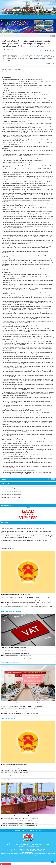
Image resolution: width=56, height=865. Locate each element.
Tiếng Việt (48, 1)
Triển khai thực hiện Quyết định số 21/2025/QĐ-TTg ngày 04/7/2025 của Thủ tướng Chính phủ (25, 146)
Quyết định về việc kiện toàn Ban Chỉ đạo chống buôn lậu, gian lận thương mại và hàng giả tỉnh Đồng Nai (28, 255)
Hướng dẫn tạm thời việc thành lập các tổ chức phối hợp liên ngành (19, 79)
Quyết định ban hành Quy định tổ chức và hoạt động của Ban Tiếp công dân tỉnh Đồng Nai (24, 216)
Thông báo (4, 522)
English (34, 1)
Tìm (53, 479)
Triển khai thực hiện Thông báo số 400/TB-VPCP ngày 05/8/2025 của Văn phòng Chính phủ (24, 117)
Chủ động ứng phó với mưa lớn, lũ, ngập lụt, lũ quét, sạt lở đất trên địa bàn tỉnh (22, 115)
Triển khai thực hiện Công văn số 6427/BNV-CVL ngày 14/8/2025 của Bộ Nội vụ (22, 274)
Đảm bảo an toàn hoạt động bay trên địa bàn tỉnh (15, 162)
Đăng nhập (38, 830)
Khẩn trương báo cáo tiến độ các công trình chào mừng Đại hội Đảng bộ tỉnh (21, 158)
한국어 (43, 1)
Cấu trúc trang (25, 830)
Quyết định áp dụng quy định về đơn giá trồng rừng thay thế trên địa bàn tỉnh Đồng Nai (24, 168)
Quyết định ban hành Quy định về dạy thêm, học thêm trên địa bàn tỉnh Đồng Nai (22, 415)
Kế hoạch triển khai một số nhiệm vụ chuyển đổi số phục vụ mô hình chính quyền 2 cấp (24, 211)
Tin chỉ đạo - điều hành (7, 548)
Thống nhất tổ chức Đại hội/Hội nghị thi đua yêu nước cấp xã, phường (20, 160)
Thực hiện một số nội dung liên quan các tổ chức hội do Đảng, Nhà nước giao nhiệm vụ (24, 123)
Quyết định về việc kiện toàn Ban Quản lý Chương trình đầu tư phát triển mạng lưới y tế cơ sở (25, 268)
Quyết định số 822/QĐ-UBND (35, 58)
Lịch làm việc (5, 483)
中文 (54, 1)
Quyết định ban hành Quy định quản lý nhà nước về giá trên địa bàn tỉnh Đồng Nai (22, 222)
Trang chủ (17, 830)
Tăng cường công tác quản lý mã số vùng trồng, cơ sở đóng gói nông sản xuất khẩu (23, 412)
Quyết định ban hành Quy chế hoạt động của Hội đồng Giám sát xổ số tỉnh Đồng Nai (23, 356)
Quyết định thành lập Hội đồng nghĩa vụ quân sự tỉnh (16, 470)
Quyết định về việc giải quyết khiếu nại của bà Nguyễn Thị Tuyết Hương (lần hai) (22, 334)
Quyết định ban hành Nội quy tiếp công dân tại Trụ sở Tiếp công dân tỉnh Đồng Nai (23, 213)
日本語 (38, 1)
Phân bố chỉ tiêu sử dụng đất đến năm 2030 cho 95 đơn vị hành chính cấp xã (21, 98)
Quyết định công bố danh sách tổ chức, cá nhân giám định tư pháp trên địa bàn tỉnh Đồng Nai (25, 251)
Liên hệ (32, 830)
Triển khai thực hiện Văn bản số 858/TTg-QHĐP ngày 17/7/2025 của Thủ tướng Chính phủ (24, 458)
